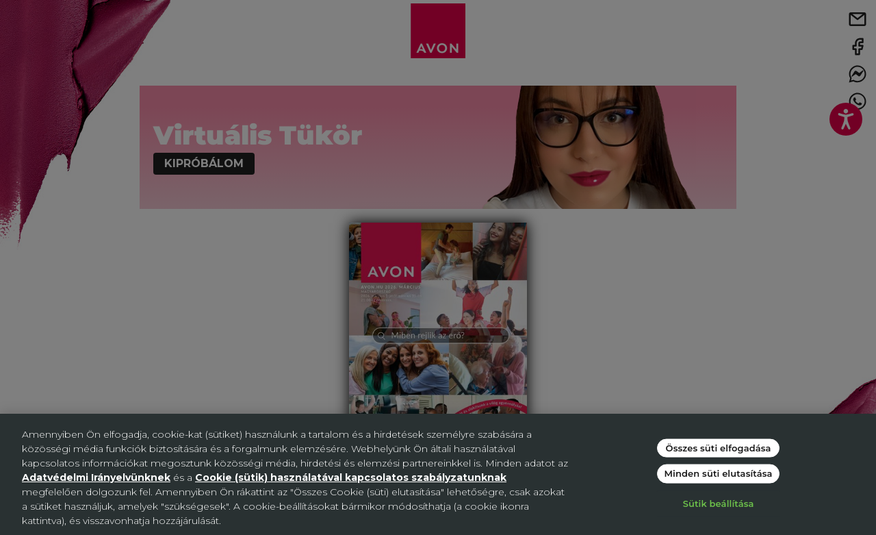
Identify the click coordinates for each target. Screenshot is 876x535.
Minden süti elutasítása (719, 473)
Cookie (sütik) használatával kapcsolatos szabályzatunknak (350, 477)
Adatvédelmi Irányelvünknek (96, 477)
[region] (438, 474)
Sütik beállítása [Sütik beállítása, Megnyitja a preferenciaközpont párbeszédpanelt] (718, 502)
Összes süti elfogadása (718, 447)
